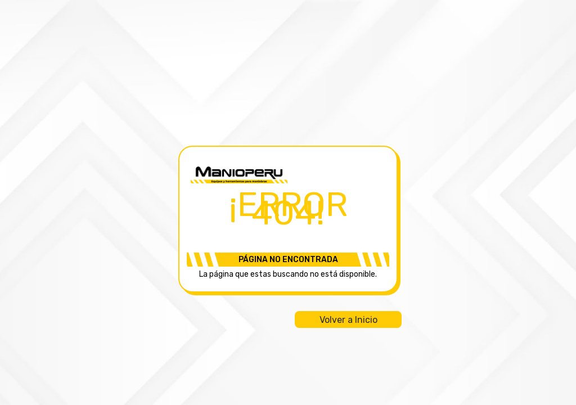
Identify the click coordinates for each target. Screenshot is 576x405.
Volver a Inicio (348, 319)
